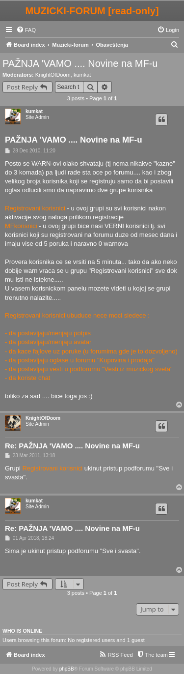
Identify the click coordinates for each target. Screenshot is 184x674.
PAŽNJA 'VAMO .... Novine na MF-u (80, 63)
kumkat (82, 75)
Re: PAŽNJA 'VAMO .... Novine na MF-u (72, 445)
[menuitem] (26, 30)
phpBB (66, 669)
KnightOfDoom (53, 75)
